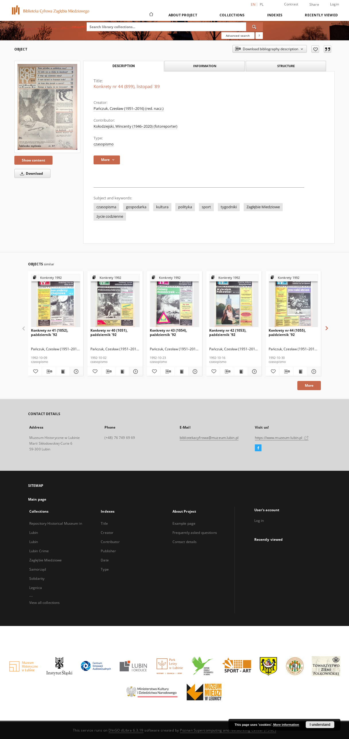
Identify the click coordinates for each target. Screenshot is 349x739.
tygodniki (229, 207)
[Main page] (150, 15)
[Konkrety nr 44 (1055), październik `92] (293, 300)
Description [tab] (124, 66)
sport (206, 207)
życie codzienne (109, 216)
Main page (37, 499)
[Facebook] (258, 448)
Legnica (35, 587)
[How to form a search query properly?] (259, 35)
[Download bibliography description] (48, 371)
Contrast (291, 4)
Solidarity (36, 578)
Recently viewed (321, 15)
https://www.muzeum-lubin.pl (282, 437)
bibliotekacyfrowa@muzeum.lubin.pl (209, 437)
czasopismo (104, 144)
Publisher (108, 551)
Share (314, 4)
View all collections (44, 602)
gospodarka (136, 207)
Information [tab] (204, 66)
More (309, 385)
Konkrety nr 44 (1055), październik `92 (287, 332)
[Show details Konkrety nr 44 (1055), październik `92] (313, 371)
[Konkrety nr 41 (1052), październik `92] (55, 300)
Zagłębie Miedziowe (263, 207)
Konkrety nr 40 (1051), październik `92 (108, 332)
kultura (162, 207)
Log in (259, 520)
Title (104, 523)
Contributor (110, 541)
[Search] (254, 26)
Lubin (33, 541)
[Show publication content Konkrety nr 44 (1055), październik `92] (300, 371)
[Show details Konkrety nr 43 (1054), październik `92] (194, 371)
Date (104, 560)
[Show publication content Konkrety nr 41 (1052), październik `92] (62, 371)
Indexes (275, 15)
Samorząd (37, 569)
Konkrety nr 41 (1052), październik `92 (49, 332)
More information (286, 724)
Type (104, 569)
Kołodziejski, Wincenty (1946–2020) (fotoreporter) (135, 126)
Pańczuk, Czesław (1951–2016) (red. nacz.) (129, 108)
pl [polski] (262, 4)
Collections (232, 15)
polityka (185, 207)
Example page (183, 523)
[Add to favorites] (315, 49)
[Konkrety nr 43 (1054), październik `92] (174, 300)
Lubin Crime (39, 551)
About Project (182, 15)
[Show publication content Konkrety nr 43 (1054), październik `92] (181, 371)
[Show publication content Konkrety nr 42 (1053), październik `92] (241, 371)
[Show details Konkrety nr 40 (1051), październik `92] (135, 371)
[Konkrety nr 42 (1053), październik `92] (234, 300)
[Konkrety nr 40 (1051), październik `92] (115, 300)
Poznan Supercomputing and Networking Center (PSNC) (228, 730)
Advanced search (238, 36)
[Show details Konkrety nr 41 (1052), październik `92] (75, 371)
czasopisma (106, 207)
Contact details (184, 541)
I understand (320, 725)
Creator (107, 532)
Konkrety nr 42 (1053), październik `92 (227, 332)
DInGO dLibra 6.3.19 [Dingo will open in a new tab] (126, 730)
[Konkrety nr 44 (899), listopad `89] (47, 107)
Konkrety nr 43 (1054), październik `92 (168, 332)
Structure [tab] (286, 66)
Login (334, 4)
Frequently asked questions (194, 532)
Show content (33, 160)
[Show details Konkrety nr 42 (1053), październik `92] (254, 371)
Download (30, 173)
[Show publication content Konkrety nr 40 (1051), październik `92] (122, 371)
